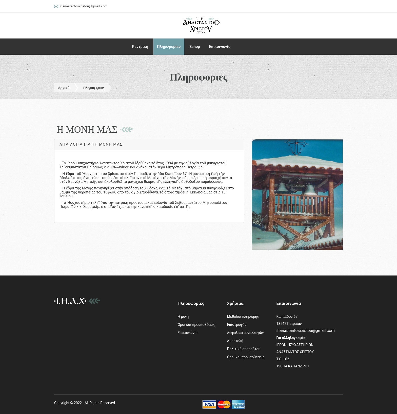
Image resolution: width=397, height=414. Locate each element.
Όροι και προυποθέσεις (196, 325)
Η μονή (183, 316)
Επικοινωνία (219, 46)
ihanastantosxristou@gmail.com (305, 330)
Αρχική (63, 88)
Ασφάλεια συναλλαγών (245, 333)
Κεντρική (140, 46)
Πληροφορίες (169, 46)
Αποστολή (235, 341)
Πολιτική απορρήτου (244, 349)
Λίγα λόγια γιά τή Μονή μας (90, 144)
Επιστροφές (237, 325)
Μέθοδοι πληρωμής (243, 316)
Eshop (194, 46)
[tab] (149, 144)
